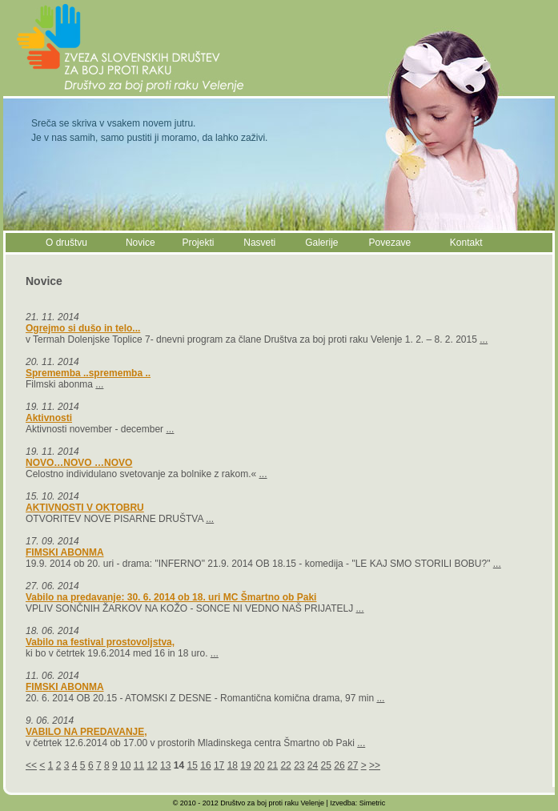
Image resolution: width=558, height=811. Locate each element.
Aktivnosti (49, 418)
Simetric (372, 803)
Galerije (321, 242)
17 (219, 765)
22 (285, 765)
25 (326, 765)
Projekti (198, 242)
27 (352, 765)
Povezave (390, 242)
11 (139, 765)
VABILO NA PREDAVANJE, (86, 731)
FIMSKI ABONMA (65, 552)
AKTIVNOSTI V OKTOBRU (85, 507)
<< (31, 765)
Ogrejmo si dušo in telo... (83, 328)
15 (192, 765)
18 (232, 765)
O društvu (66, 242)
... (484, 339)
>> (374, 765)
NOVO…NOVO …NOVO (79, 462)
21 (272, 765)
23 (299, 765)
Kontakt (466, 242)
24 (312, 765)
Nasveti (259, 242)
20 (259, 765)
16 (205, 765)
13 (165, 765)
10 (125, 765)
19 (245, 765)
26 (339, 765)
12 (152, 765)
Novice (140, 242)
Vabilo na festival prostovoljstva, (100, 642)
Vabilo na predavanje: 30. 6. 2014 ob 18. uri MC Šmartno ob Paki (171, 597)
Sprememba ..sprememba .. (88, 373)
